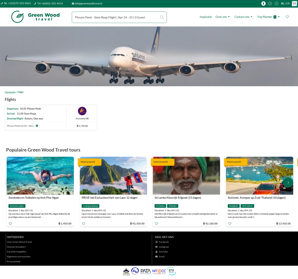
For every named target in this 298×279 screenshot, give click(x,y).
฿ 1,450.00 (64, 223)
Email (161, 256)
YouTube (163, 251)
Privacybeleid (13, 261)
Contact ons (244, 17)
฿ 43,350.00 (137, 223)
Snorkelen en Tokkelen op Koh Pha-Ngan (34, 197)
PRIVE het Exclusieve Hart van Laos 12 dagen (110, 197)
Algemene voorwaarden (19, 256)
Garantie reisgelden (16, 251)
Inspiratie (206, 16)
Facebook (164, 241)
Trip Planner (269, 17)
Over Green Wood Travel (19, 241)
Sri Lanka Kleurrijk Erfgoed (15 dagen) (178, 197)
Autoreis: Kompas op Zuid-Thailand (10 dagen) (257, 197)
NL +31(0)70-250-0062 (17, 3)
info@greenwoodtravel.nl (88, 3)
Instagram (164, 246)
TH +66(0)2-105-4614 (50, 3)
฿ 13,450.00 (283, 223)
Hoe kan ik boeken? (16, 246)
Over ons (223, 17)
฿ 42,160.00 (210, 223)
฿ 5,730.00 (82, 125)
